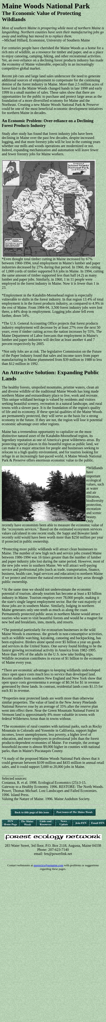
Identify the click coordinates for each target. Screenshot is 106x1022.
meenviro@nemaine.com (48, 865)
